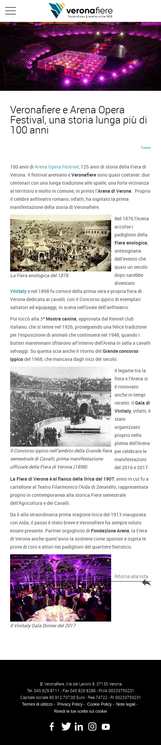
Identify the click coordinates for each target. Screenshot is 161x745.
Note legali (125, 704)
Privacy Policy (70, 704)
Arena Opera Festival (57, 166)
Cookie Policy (99, 704)
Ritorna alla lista (133, 577)
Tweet (146, 147)
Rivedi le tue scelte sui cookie (80, 711)
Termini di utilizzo (37, 704)
